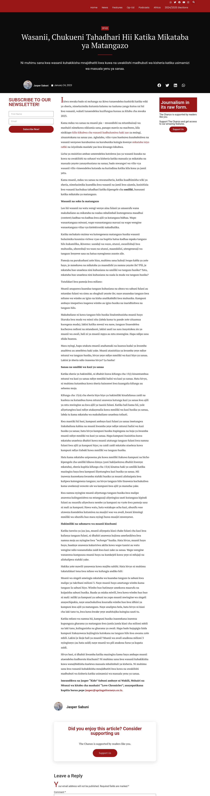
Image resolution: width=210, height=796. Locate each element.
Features (117, 7)
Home (93, 7)
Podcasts (144, 7)
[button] (193, 2)
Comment (60, 792)
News (105, 7)
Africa (157, 7)
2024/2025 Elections (176, 7)
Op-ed (105, 28)
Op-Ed (130, 7)
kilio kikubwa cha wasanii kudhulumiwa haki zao (100, 132)
